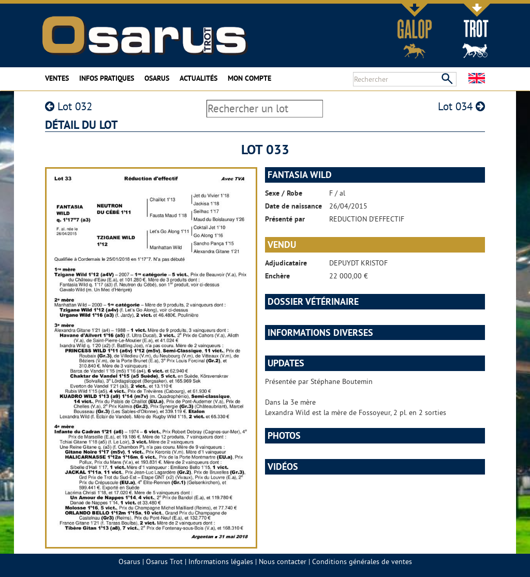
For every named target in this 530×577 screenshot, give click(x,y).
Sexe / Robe (283, 193)
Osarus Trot (164, 561)
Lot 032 (68, 106)
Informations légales (220, 561)
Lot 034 (461, 106)
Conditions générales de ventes (362, 561)
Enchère (277, 275)
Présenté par (285, 219)
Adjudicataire (286, 263)
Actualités (198, 78)
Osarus (156, 78)
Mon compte (249, 78)
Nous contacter (282, 561)
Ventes (57, 78)
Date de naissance (293, 206)
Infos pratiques (106, 78)
